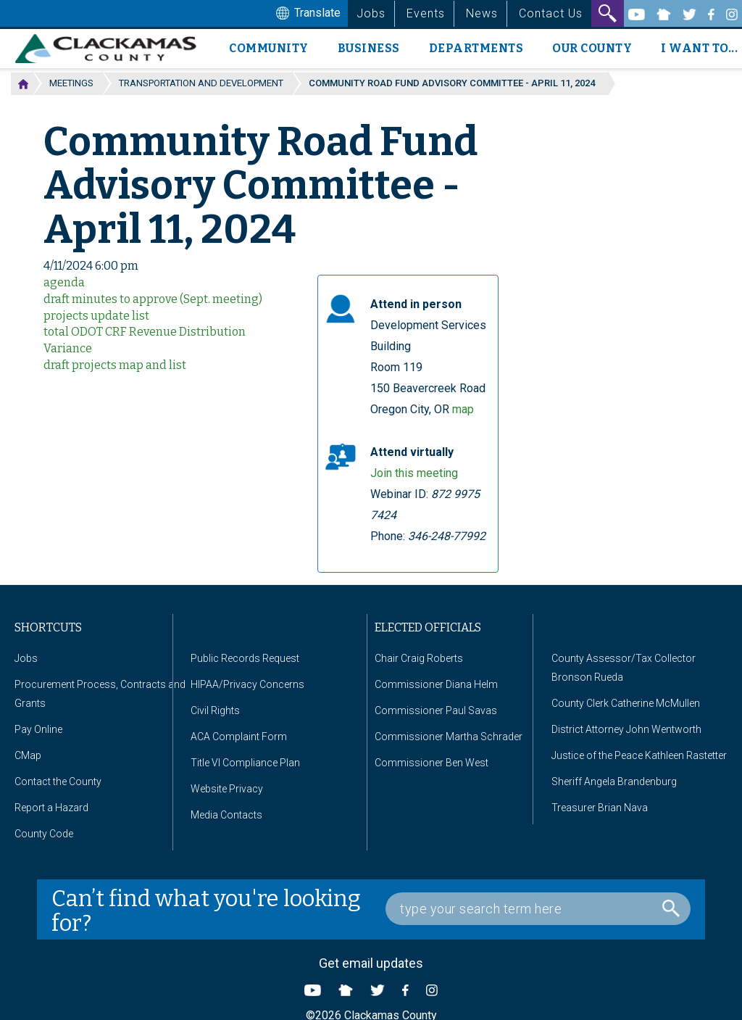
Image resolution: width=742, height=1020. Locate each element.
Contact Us (551, 13)
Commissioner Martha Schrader (448, 736)
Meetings (71, 83)
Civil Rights (215, 710)
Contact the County (57, 781)
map (463, 409)
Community (269, 48)
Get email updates (371, 963)
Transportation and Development (201, 83)
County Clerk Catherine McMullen (625, 703)
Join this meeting (414, 473)
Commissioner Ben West (431, 762)
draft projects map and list (114, 365)
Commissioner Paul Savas (436, 710)
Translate (306, 13)
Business (369, 48)
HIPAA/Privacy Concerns (247, 684)
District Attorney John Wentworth (626, 729)
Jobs (371, 13)
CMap (27, 755)
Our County (592, 48)
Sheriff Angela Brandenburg (614, 781)
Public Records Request (245, 658)
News (482, 13)
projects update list (96, 316)
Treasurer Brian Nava (599, 807)
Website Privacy (227, 789)
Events (426, 13)
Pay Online (38, 729)
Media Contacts (226, 815)
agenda (64, 282)
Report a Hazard (51, 807)
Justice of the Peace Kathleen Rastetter (639, 755)
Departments (476, 48)
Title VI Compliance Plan (245, 762)
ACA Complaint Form (239, 736)
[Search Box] (538, 908)
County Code (43, 833)
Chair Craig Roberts (419, 658)
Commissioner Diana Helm (436, 684)
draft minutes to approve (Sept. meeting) (152, 299)
